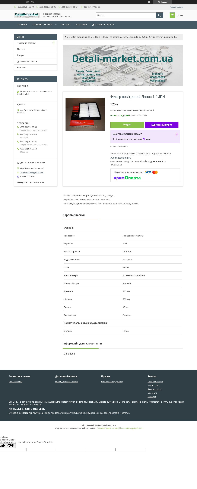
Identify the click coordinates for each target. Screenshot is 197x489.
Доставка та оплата (27, 61)
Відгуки (20, 55)
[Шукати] (159, 15)
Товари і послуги (42, 25)
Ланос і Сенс (154, 385)
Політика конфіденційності (130, 428)
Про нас (65, 25)
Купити (127, 125)
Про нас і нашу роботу (112, 382)
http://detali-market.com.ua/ (32, 168)
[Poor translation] (11, 445)
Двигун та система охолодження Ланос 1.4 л (124, 37)
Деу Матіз (152, 393)
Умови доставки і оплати (66, 382)
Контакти (81, 25)
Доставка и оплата (119, 413)
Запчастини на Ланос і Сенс (86, 37)
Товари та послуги (26, 43)
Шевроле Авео (154, 389)
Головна (22, 25)
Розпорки (152, 397)
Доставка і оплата (103, 25)
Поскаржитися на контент (107, 428)
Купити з (161, 125)
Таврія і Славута (155, 382)
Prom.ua (112, 425)
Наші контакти (15, 382)
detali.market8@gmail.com (31, 172)
